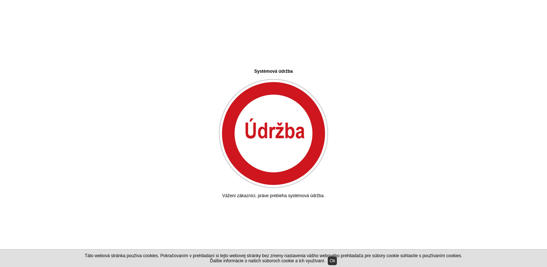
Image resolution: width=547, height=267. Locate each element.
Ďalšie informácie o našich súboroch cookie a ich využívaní (267, 260)
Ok (332, 260)
